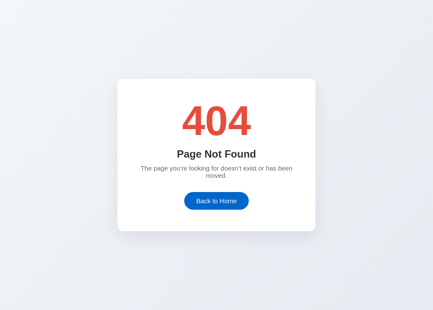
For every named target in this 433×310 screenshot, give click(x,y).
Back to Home (216, 201)
